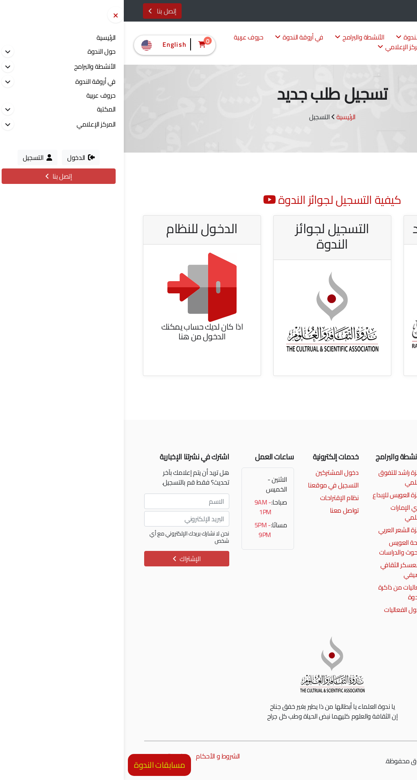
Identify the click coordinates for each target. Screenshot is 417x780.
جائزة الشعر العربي (277, 530)
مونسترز (350, 761)
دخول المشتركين (213, 472)
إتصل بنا (38, 11)
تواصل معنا (220, 510)
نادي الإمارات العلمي (283, 512)
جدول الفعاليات (279, 609)
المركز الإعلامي (277, 47)
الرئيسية (222, 117)
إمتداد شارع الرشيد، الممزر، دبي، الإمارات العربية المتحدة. (360, 502)
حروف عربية (124, 37)
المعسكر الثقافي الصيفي (278, 570)
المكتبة (325, 47)
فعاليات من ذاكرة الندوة (277, 592)
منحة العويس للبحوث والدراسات (277, 547)
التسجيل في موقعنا (209, 485)
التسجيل (385, 11)
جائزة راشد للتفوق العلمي (277, 477)
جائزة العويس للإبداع (274, 495)
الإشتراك (63, 559)
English (39, 44)
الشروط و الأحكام (94, 756)
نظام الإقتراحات (215, 498)
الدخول (354, 11)
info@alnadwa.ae (363, 485)
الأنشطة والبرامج (236, 37)
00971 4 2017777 (361, 472)
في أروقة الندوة (175, 37)
